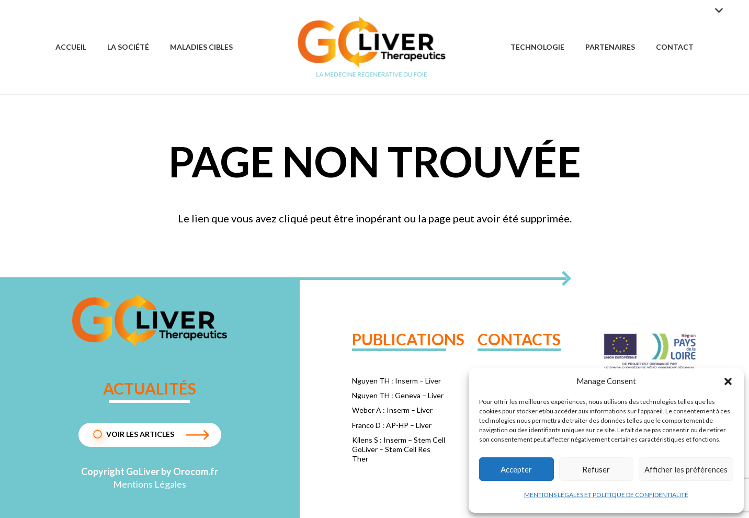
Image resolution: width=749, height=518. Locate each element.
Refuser (596, 469)
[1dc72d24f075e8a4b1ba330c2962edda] (150, 320)
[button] (728, 381)
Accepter (516, 469)
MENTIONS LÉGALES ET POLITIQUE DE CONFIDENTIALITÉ (606, 495)
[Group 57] (372, 47)
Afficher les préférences (686, 469)
